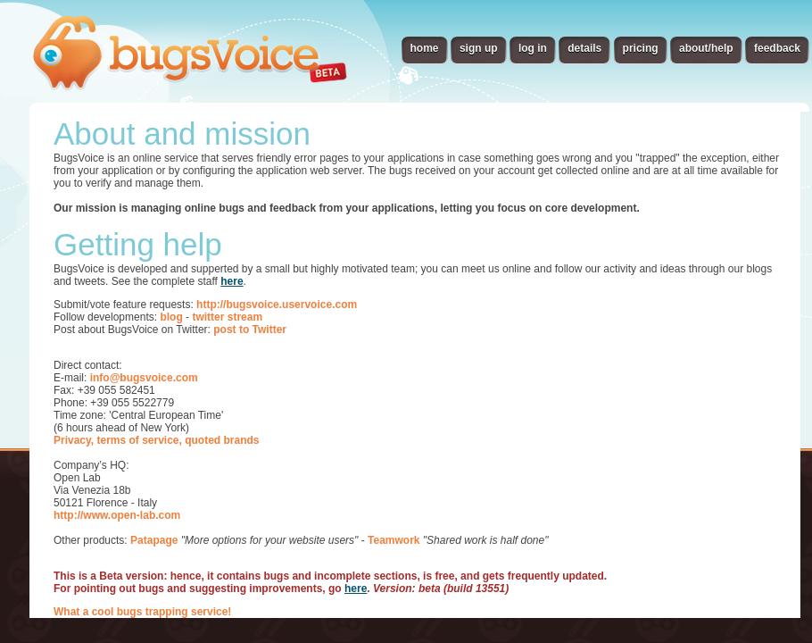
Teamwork (393, 540)
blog (171, 317)
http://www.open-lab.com (117, 515)
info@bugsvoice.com (144, 378)
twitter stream (227, 317)
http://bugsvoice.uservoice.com (276, 304)
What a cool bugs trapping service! (142, 611)
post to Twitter (249, 329)
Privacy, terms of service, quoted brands (157, 440)
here (231, 281)
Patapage (154, 540)
